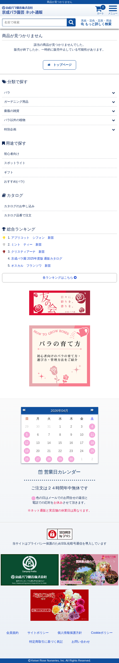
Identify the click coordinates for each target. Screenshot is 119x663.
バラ (7, 92)
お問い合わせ (81, 641)
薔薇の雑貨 (11, 111)
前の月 (25, 410)
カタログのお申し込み (19, 206)
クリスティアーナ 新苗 (28, 251)
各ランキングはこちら (59, 277)
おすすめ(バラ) (14, 181)
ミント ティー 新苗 (26, 244)
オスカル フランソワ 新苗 (31, 265)
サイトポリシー (38, 633)
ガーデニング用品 (16, 101)
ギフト (8, 172)
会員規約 (12, 633)
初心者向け (11, 154)
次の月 (94, 410)
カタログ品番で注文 (17, 215)
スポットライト (14, 163)
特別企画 (10, 129)
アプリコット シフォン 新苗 (32, 237)
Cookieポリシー (102, 633)
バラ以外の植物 (14, 120)
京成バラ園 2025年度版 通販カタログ (36, 258)
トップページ (59, 65)
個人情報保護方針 (70, 633)
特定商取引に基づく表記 (46, 641)
